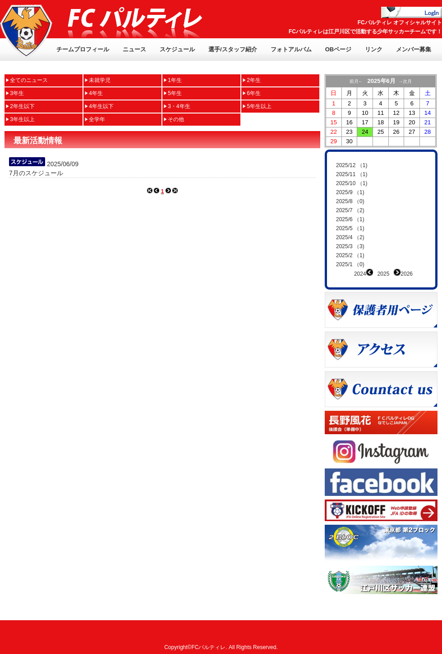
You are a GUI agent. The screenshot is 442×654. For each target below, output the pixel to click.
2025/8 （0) (350, 201)
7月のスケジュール (36, 173)
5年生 (175, 93)
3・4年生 (179, 106)
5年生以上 (259, 106)
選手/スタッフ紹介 (232, 49)
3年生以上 (22, 119)
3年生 (17, 93)
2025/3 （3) (350, 246)
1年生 (175, 80)
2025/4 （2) (350, 237)
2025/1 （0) (350, 264)
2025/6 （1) (350, 219)
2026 (407, 274)
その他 (176, 119)
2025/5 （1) (350, 228)
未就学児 (99, 80)
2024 (360, 274)
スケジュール (177, 49)
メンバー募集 (413, 49)
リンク (373, 49)
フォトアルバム (291, 49)
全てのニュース (29, 80)
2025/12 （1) (351, 165)
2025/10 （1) (351, 183)
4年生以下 (101, 106)
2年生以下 (22, 106)
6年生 (254, 93)
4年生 (96, 93)
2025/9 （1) (350, 192)
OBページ (338, 49)
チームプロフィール (82, 49)
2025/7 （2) (350, 210)
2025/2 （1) (350, 255)
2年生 (254, 80)
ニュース (134, 49)
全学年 (97, 119)
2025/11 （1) (351, 174)
